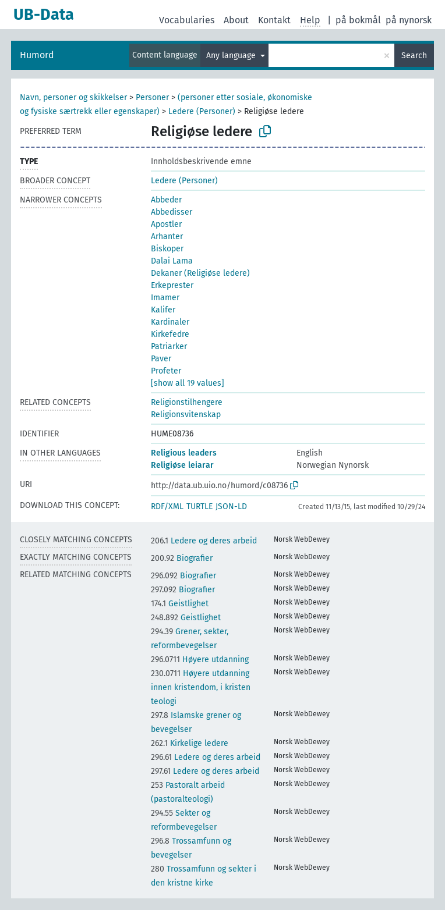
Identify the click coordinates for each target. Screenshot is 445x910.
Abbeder (166, 200)
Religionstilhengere (187, 402)
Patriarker (169, 346)
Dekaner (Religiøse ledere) (200, 273)
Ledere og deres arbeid (204, 541)
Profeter (166, 371)
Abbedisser (171, 212)
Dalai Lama (172, 261)
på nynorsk (409, 20)
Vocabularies (186, 20)
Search (414, 56)
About (236, 20)
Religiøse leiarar (182, 465)
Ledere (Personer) (201, 111)
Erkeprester (172, 285)
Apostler (166, 224)
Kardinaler (170, 322)
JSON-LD (231, 506)
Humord (37, 55)
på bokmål (358, 20)
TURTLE (199, 506)
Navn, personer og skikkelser (73, 97)
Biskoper (167, 249)
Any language (232, 56)
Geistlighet (180, 604)
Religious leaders (184, 453)
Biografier (182, 558)
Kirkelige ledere (189, 743)
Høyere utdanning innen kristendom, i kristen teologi (200, 687)
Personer (152, 97)
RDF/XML (167, 506)
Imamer (165, 298)
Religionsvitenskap (186, 415)
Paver (161, 359)
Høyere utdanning (200, 659)
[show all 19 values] (187, 383)
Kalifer (163, 310)
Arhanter (167, 236)
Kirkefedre (170, 334)
